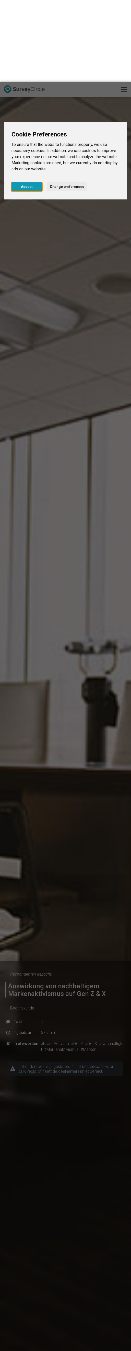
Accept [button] (27, 105)
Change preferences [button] (67, 105)
